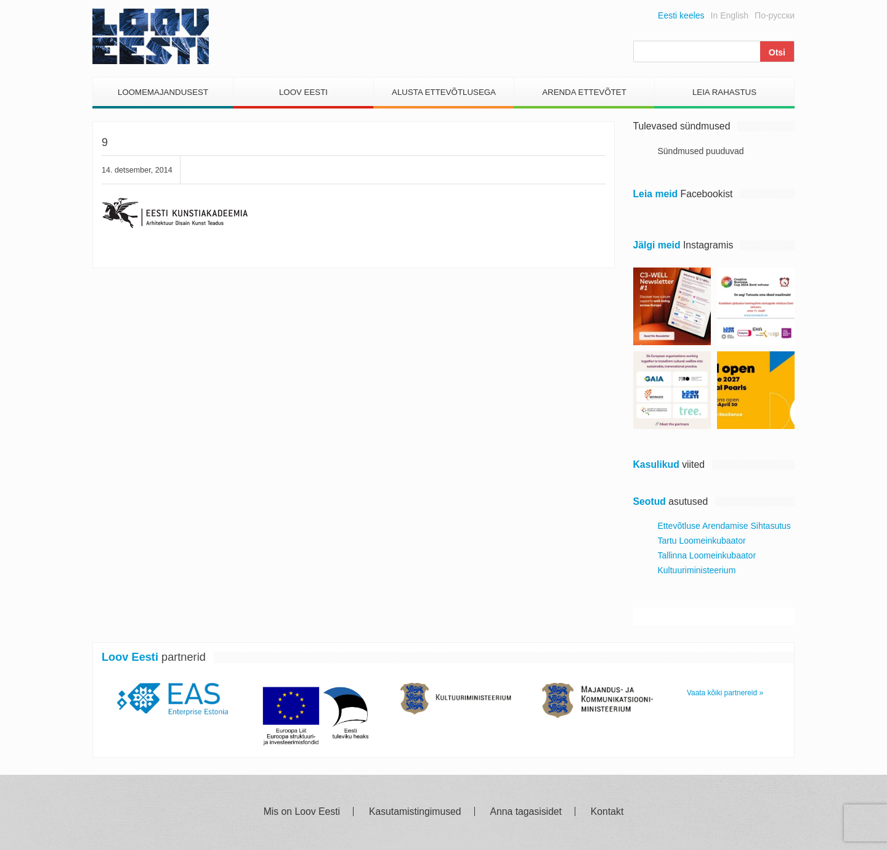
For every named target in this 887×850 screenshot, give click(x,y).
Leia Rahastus (724, 92)
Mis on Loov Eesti (302, 812)
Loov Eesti (303, 92)
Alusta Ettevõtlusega (444, 92)
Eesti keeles (681, 15)
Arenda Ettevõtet (584, 92)
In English (729, 15)
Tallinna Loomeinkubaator (707, 555)
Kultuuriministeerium (697, 570)
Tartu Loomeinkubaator (702, 541)
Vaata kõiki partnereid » (725, 693)
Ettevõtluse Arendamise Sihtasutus (724, 526)
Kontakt (607, 812)
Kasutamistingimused (415, 812)
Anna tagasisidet (526, 812)
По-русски (775, 15)
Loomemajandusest (163, 92)
